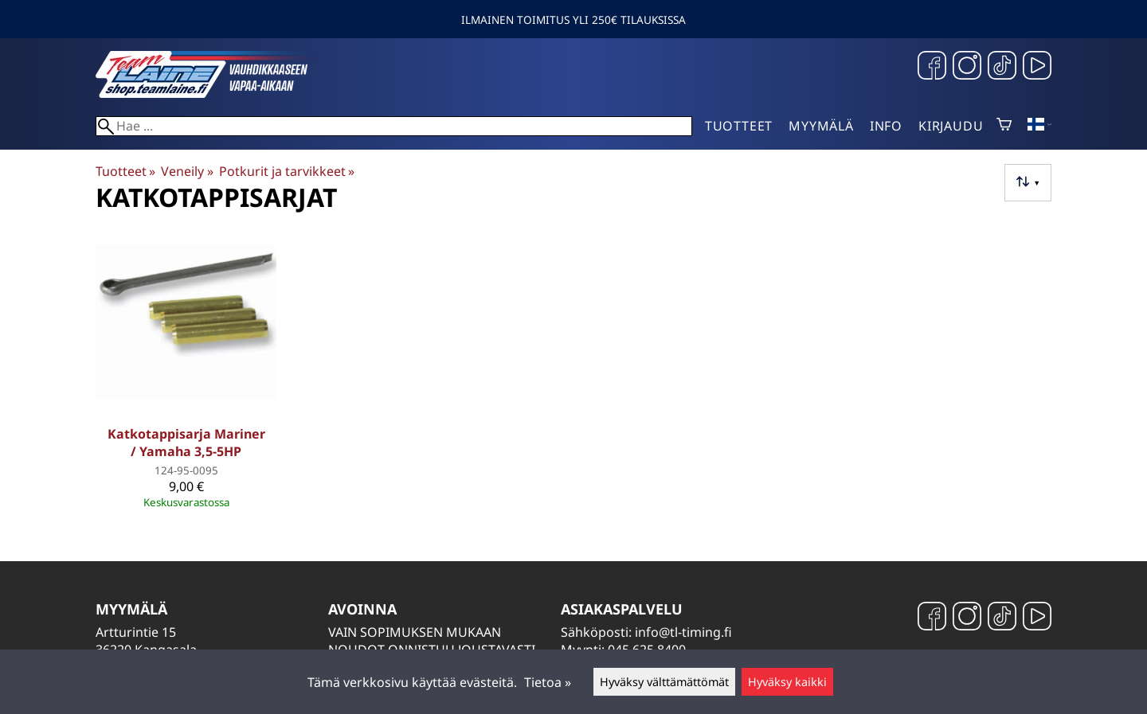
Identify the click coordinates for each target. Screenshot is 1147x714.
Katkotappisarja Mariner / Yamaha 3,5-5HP (186, 442)
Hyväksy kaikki (787, 681)
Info (886, 126)
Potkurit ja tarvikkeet (286, 171)
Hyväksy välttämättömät (664, 681)
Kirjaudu (950, 126)
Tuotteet (739, 126)
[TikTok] (1002, 67)
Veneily (187, 171)
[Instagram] (967, 67)
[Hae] (394, 126)
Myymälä (821, 126)
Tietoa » (547, 682)
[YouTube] (1037, 67)
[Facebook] (932, 67)
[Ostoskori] (1004, 126)
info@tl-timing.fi (683, 632)
